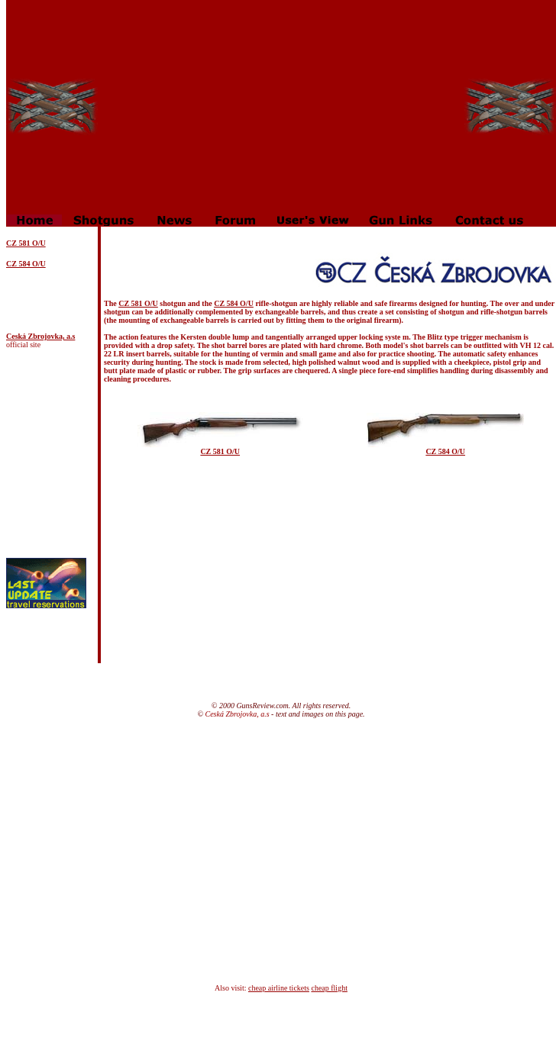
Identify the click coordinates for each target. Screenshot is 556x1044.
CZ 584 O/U (26, 263)
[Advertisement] (281, 107)
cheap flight (329, 988)
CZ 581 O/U (138, 303)
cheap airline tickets (278, 988)
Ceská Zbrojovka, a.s (40, 336)
